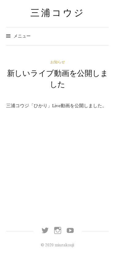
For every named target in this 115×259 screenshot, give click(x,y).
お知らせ (57, 62)
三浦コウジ (57, 13)
